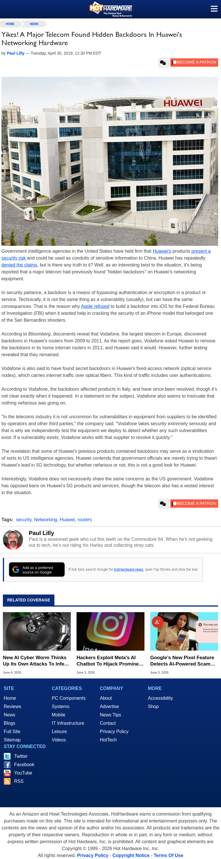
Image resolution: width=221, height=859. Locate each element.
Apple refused (95, 306)
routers (84, 519)
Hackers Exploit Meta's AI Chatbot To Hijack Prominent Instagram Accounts (110, 661)
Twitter (21, 756)
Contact (108, 723)
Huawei (67, 519)
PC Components (68, 698)
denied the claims (19, 264)
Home (10, 698)
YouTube (23, 772)
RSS (19, 781)
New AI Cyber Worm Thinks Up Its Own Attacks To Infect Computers (36, 661)
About (106, 698)
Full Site (12, 731)
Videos (59, 739)
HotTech (108, 739)
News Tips (110, 714)
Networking (45, 519)
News (34, 24)
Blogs (9, 723)
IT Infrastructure (68, 723)
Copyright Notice (131, 855)
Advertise (109, 706)
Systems (60, 706)
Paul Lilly (41, 533)
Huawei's (162, 251)
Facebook (24, 764)
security (23, 519)
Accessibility (160, 698)
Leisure (59, 731)
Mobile (58, 714)
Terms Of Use (168, 855)
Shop (153, 706)
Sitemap (12, 739)
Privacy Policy (114, 731)
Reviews (12, 706)
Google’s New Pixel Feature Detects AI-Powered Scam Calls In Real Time (182, 661)
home (10, 24)
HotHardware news (128, 569)
